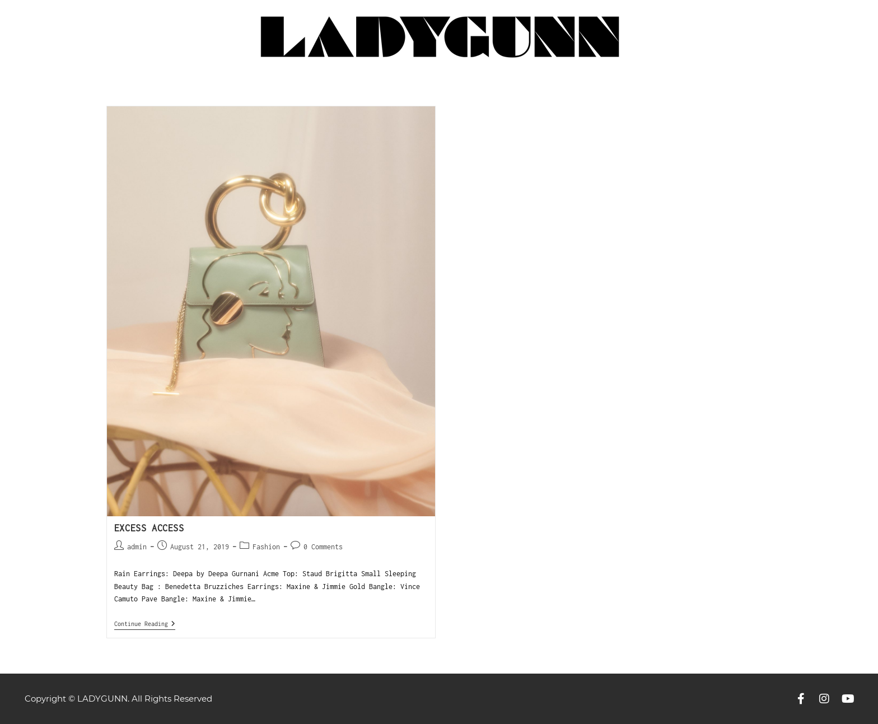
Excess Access (149, 528)
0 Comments (323, 547)
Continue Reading (144, 623)
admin (137, 547)
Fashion (266, 547)
